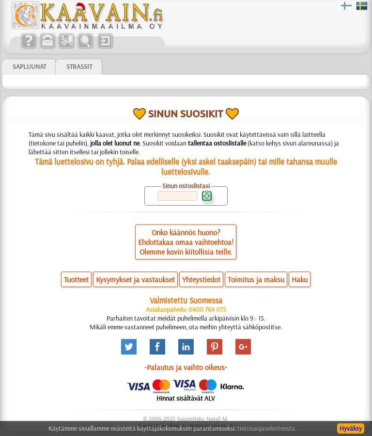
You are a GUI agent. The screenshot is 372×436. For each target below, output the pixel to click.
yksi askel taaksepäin (219, 161)
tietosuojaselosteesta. (266, 428)
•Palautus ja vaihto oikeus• (185, 367)
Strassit (79, 66)
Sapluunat (29, 66)
